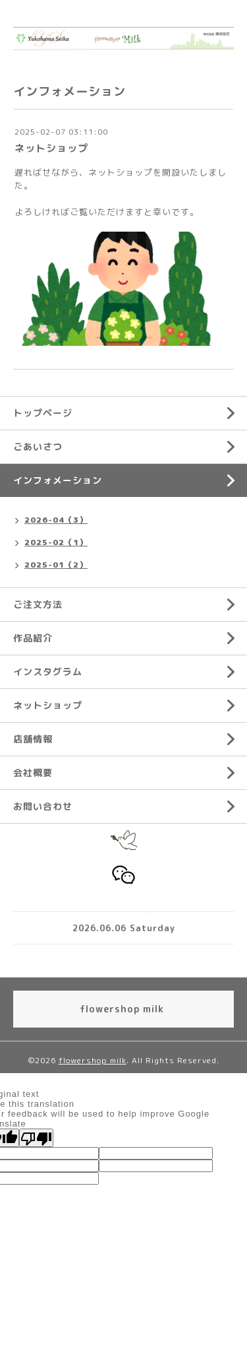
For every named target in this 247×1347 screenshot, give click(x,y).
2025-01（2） (56, 564)
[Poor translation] (36, 1138)
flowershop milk (92, 1060)
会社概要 (33, 772)
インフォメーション (57, 480)
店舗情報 (33, 739)
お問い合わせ (42, 806)
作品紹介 (33, 638)
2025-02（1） (56, 542)
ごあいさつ (38, 446)
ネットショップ (51, 148)
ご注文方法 (38, 604)
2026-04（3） (56, 519)
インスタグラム (47, 671)
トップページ (42, 413)
